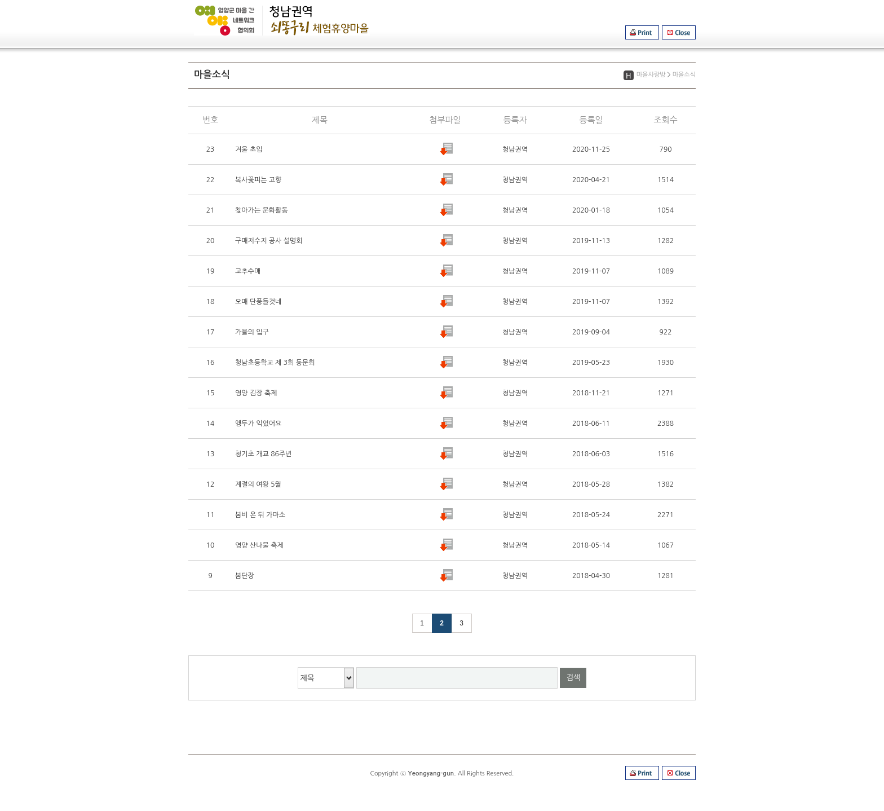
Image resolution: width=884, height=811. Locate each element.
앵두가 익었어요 (258, 423)
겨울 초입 (248, 149)
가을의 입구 (252, 332)
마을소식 (684, 75)
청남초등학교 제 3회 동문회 (275, 362)
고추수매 (247, 271)
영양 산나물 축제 (259, 545)
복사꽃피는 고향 (258, 180)
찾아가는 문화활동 (261, 210)
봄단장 (244, 575)
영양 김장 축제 (256, 393)
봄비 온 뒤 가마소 (260, 515)
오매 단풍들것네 (258, 301)
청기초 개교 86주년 (263, 454)
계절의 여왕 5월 (258, 484)
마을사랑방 (651, 75)
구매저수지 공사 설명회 (269, 240)
